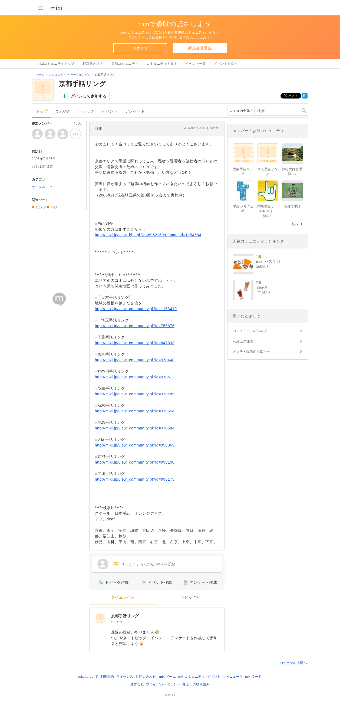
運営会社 (137, 684)
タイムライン (123, 597)
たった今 (117, 621)
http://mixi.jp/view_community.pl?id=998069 (135, 445)
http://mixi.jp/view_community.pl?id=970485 (135, 394)
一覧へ (293, 224)
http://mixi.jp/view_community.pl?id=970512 (135, 377)
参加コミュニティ (124, 63)
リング (41, 207)
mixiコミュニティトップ (56, 63)
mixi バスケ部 (268, 261)
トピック (86, 111)
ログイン (140, 48)
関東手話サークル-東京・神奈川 (268, 211)
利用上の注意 (243, 341)
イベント (109, 111)
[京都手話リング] (100, 618)
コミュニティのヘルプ (250, 331)
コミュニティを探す (162, 63)
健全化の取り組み (196, 684)
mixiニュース (233, 676)
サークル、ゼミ (81, 74)
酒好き (262, 287)
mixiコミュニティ (191, 676)
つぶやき (63, 111)
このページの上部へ (291, 663)
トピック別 (190, 597)
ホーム (40, 74)
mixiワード (253, 676)
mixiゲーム (167, 676)
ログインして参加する (87, 96)
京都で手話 (292, 206)
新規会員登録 (200, 48)
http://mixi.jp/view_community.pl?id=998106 (135, 462)
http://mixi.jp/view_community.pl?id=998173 (135, 479)
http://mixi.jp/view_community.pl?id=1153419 (136, 309)
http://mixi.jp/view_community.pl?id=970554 (135, 411)
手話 (54, 207)
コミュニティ (57, 74)
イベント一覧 (195, 63)
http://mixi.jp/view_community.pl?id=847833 (135, 343)
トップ (42, 111)
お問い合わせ (146, 676)
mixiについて (88, 676)
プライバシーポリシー (163, 684)
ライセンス (124, 676)
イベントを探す (226, 63)
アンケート (135, 111)
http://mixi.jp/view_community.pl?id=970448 (135, 360)
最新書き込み (93, 63)
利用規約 (107, 676)
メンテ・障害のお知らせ (251, 351)
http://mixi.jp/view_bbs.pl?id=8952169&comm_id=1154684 (148, 235)
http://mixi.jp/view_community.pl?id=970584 (135, 428)
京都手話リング (125, 616)
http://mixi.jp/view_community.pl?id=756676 (135, 326)
